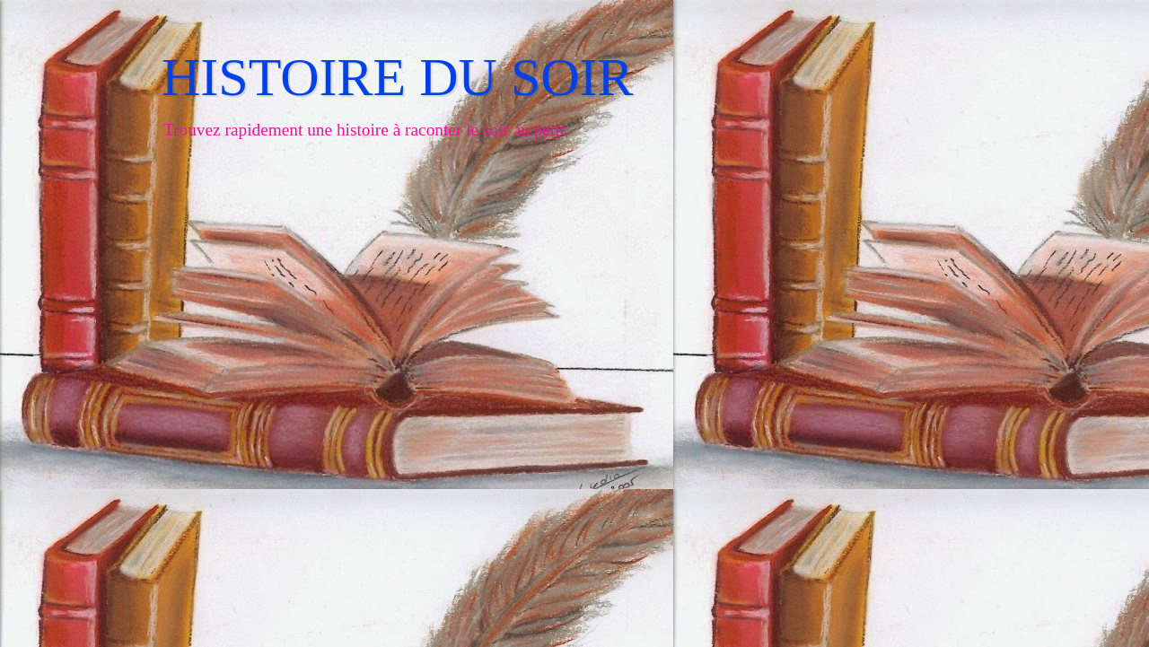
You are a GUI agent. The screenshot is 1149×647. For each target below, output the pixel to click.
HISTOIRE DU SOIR (398, 77)
